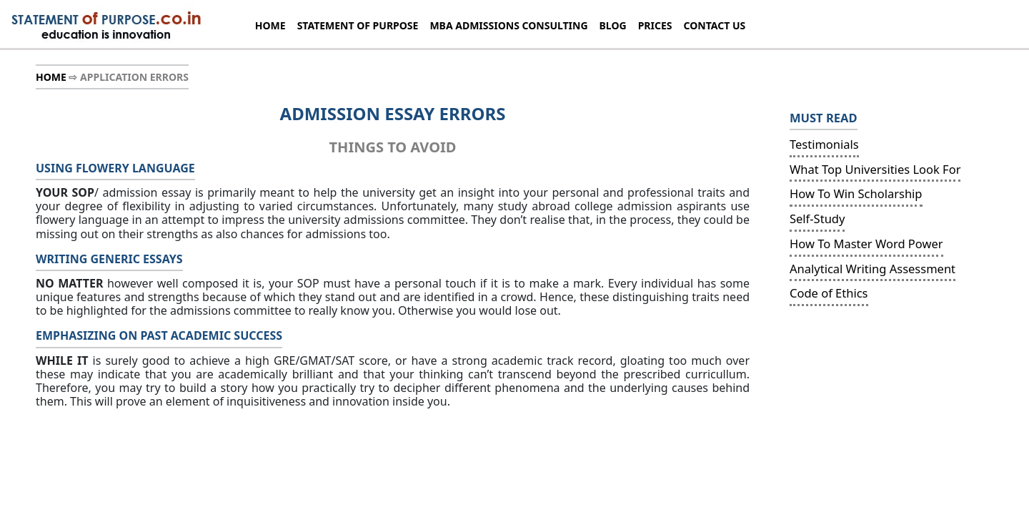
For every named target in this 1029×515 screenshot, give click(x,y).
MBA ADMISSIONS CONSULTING (508, 25)
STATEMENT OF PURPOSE (358, 25)
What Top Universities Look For (875, 169)
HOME (270, 25)
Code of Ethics (829, 293)
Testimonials (824, 144)
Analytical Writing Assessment (872, 268)
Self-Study (817, 218)
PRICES (655, 25)
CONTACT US (715, 25)
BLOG (613, 25)
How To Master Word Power (866, 243)
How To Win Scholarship (856, 193)
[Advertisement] (880, 410)
